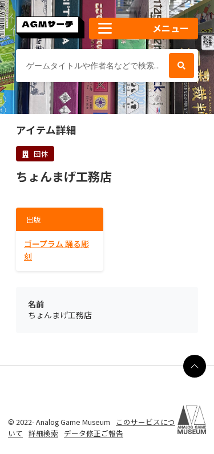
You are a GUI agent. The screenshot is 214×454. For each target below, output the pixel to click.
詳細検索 (43, 433)
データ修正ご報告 (93, 433)
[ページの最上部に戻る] (194, 366)
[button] (143, 28)
